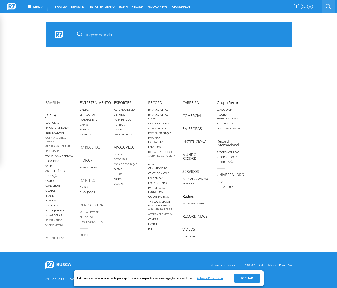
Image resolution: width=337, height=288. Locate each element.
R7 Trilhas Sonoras (195, 178)
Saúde (49, 166)
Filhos (118, 174)
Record (155, 102)
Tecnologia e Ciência (59, 156)
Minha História (89, 212)
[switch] (328, 6)
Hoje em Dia (155, 178)
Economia (52, 122)
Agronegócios (55, 171)
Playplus (188, 183)
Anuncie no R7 (54, 279)
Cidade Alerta (157, 128)
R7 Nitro (87, 180)
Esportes (122, 102)
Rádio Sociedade (193, 203)
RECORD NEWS (157, 6)
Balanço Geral (158, 109)
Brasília (52, 102)
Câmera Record (158, 123)
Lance (118, 129)
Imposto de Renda (57, 127)
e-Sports (119, 114)
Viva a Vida (124, 147)
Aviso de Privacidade (210, 278)
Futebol (119, 124)
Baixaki (84, 187)
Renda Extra (91, 205)
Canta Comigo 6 (158, 173)
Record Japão (226, 162)
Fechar (247, 278)
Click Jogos (87, 192)
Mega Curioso (89, 167)
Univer (221, 182)
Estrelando (87, 114)
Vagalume (86, 134)
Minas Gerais (53, 215)
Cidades (50, 190)
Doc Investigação (160, 133)
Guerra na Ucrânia (57, 146)
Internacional (54, 132)
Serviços (190, 171)
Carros (50, 180)
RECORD (137, 6)
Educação (52, 176)
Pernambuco (53, 220)
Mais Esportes (123, 134)
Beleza (118, 154)
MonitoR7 (54, 238)
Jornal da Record (160, 152)
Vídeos (188, 229)
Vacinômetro (54, 225)
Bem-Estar (120, 159)
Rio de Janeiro (54, 210)
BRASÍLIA (60, 6)
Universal (188, 236)
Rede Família (225, 123)
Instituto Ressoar (228, 128)
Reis (150, 229)
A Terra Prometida (160, 214)
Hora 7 (86, 160)
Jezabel (152, 224)
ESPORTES (78, 6)
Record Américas (228, 152)
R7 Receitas (90, 147)
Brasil (49, 195)
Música (84, 129)
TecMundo (52, 161)
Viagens (119, 184)
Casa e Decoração (126, 164)
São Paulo (52, 205)
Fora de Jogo (122, 119)
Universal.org (230, 174)
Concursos (52, 185)
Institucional (195, 141)
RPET (84, 234)
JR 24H (123, 6)
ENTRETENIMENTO (102, 6)
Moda (118, 179)
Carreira (190, 102)
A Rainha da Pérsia (160, 209)
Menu (35, 6)
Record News (195, 216)
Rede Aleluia (225, 186)
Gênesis (153, 219)
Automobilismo (124, 109)
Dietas (118, 169)
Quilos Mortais (158, 196)
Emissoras (192, 128)
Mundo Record (189, 156)
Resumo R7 (52, 151)
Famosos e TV (88, 119)
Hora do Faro (157, 183)
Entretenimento (95, 102)
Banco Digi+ (224, 109)
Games (84, 124)
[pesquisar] (177, 35)
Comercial (192, 115)
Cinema (84, 109)
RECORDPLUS (181, 6)
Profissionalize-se (92, 222)
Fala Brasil (155, 147)
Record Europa (227, 157)
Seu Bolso (86, 217)
